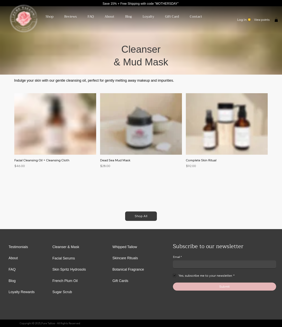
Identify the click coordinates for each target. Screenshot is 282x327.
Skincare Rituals (125, 258)
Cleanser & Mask (65, 247)
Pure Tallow (48, 323)
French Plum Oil (65, 281)
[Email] (223, 264)
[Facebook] (275, 3)
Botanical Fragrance (128, 269)
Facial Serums (63, 258)
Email (177, 257)
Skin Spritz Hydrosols (69, 269)
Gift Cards (120, 281)
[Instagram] (269, 3)
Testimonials (18, 247)
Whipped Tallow (124, 247)
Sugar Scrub (62, 292)
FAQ (12, 269)
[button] (46, 16)
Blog (12, 281)
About (13, 258)
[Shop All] (141, 216)
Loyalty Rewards (22, 292)
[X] (263, 3)
